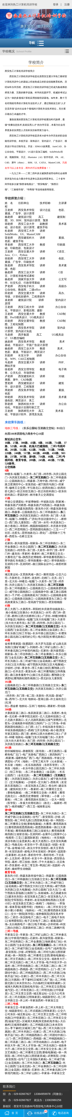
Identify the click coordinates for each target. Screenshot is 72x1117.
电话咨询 (63, 1112)
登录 (55, 4)
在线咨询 (40, 1112)
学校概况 (37, 51)
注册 (67, 4)
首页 (15, 1112)
